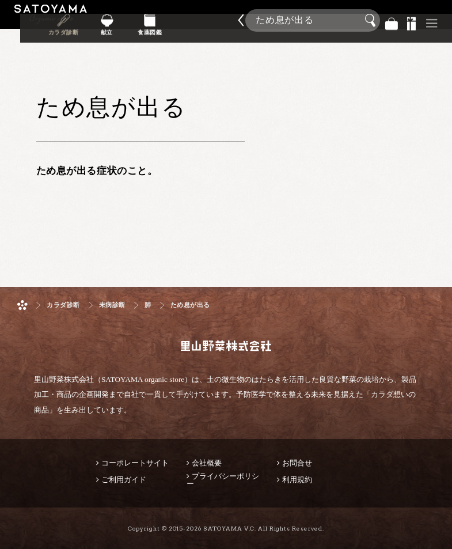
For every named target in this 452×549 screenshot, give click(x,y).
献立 (163, 28)
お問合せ (297, 463)
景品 (411, 20)
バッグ (391, 20)
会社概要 (207, 463)
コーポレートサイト (135, 463)
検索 (372, 21)
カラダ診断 (127, 28)
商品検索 (440, 17)
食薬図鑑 (199, 28)
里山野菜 (50, 20)
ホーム (22, 305)
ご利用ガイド (123, 479)
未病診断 (112, 305)
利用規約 (297, 479)
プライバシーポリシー (223, 480)
